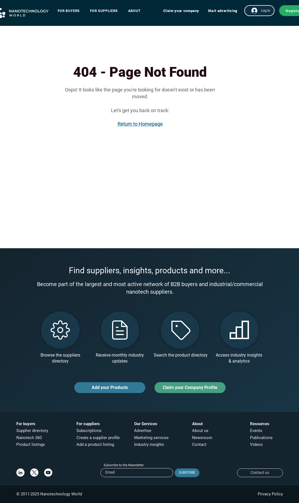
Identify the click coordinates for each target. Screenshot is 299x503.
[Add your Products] (109, 387)
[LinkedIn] (20, 472)
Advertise (142, 430)
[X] (34, 472)
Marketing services (151, 437)
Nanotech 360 (29, 437)
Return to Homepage (140, 124)
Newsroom (202, 437)
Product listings (30, 444)
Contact (200, 444)
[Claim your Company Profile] (190, 387)
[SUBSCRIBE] (187, 472)
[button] (71, 10)
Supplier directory (32, 430)
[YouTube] (48, 472)
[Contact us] (260, 472)
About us (200, 430)
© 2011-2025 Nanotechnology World (49, 494)
